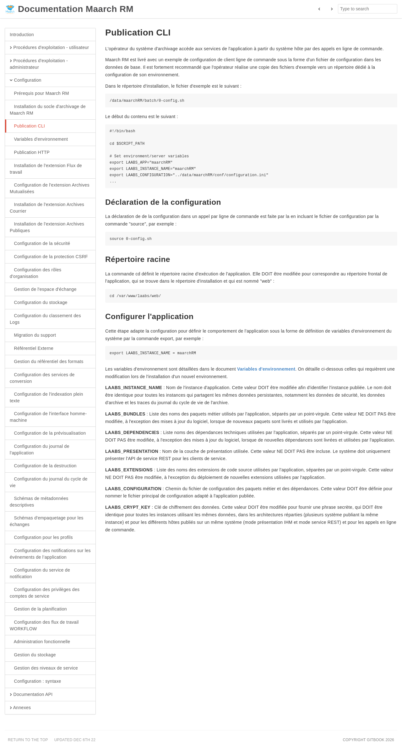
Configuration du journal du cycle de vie (49, 482)
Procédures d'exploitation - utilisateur (49, 48)
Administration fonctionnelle (40, 642)
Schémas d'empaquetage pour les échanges (47, 521)
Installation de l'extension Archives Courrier (47, 208)
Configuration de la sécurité (40, 244)
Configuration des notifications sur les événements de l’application (50, 554)
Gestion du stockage (33, 655)
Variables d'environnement (39, 139)
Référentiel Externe (31, 348)
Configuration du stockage (39, 303)
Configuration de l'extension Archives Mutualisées (50, 188)
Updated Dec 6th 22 (74, 740)
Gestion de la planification (38, 609)
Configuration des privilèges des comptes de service (44, 593)
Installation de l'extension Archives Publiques (47, 227)
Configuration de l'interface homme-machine (48, 417)
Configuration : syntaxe (35, 681)
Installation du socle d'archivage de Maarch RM (48, 110)
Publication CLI (27, 126)
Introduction (22, 34)
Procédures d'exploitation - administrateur (39, 64)
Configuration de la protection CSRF (49, 257)
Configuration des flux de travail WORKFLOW (44, 625)
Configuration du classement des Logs (45, 319)
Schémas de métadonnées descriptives (39, 501)
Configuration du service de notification (40, 573)
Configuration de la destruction (43, 466)
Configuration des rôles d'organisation (35, 273)
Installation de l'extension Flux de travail (46, 169)
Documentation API (31, 695)
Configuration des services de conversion (42, 378)
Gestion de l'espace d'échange (43, 289)
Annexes (20, 708)
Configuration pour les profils (41, 538)
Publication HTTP (30, 152)
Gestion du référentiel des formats (47, 362)
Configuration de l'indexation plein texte (46, 397)
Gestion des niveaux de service (44, 668)
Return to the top (28, 740)
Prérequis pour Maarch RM (39, 93)
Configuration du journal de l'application (39, 449)
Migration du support (33, 335)
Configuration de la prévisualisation (48, 433)
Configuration (25, 80)
